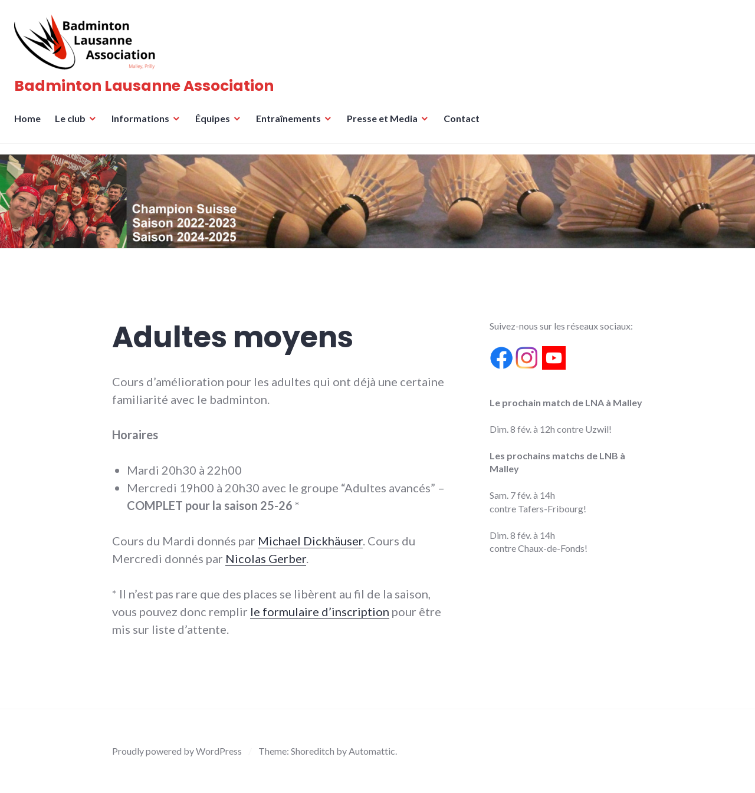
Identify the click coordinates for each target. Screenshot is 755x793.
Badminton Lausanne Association (147, 89)
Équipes (216, 125)
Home (31, 125)
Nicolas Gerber (265, 558)
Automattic (372, 750)
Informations (144, 125)
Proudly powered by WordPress (177, 750)
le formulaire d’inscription (319, 611)
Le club (73, 125)
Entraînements (292, 125)
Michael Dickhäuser (310, 541)
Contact (465, 125)
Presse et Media (385, 125)
